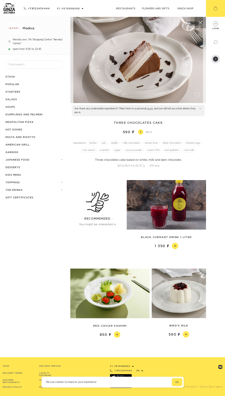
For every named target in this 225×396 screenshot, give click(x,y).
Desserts (12, 167)
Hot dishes (13, 129)
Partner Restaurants (11, 381)
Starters (12, 91)
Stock (10, 76)
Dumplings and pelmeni (24, 114)
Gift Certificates (19, 197)
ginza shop (185, 8)
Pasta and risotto (20, 137)
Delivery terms (12, 373)
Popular (12, 84)
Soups (10, 106)
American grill (17, 144)
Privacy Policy (12, 387)
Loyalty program (45, 374)
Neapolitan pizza (19, 122)
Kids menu (13, 174)
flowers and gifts (155, 8)
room (150, 108)
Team (6, 366)
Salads (11, 99)
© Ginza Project (185, 386)
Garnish (11, 152)
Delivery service (50, 366)
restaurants (125, 8)
